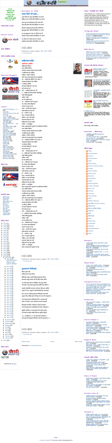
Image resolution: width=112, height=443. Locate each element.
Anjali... (90, 151)
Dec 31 (9, 259)
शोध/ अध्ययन (6, 149)
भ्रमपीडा (5, 142)
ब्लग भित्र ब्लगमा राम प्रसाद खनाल (101, 80)
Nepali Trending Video (10, 113)
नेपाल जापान (6, 198)
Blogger (14, 364)
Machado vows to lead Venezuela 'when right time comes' (96, 52)
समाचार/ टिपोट (6, 155)
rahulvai (90, 231)
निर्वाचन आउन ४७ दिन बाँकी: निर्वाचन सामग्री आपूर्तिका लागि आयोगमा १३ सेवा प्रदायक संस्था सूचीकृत (98, 256)
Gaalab (90, 168)
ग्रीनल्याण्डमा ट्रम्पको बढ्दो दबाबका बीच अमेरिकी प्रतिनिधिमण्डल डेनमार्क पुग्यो (98, 290)
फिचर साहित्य (6, 139)
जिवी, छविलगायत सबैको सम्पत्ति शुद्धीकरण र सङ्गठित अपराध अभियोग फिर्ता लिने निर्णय (97, 368)
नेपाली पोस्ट (6, 200)
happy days (91, 221)
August (7, 325)
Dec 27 (9, 272)
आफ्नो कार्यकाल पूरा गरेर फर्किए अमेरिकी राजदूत (98, 286)
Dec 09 (9, 304)
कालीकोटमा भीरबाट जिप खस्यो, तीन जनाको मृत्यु (97, 348)
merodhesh (91, 223)
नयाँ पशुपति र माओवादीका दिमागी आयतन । (101, 91)
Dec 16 (9, 292)
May (6, 330)
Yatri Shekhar (92, 196)
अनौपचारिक (6, 120)
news (4, 115)
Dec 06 (9, 310)
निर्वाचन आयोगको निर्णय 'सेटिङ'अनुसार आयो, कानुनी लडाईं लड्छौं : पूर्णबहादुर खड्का (97, 293)
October (7, 321)
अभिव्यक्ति (5, 122)
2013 (5, 247)
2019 (5, 236)
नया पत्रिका (5, 211)
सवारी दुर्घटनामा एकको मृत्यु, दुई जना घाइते (97, 249)
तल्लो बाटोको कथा (90, 138)
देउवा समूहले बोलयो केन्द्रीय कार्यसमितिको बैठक (98, 284)
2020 (5, 234)
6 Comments (27, 53)
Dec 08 (9, 306)
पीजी (89, 213)
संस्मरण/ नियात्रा (7, 157)
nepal (4, 112)
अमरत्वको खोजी (90, 142)
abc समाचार (6, 207)
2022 (5, 230)
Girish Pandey (92, 171)
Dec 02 (9, 315)
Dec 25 (9, 275)
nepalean (91, 226)
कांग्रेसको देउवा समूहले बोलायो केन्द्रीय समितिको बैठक (98, 333)
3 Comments (27, 261)
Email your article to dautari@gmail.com (63, 440)
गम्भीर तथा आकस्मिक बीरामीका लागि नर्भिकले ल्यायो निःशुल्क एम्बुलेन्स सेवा (97, 305)
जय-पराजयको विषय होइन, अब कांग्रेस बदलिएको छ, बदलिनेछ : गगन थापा (96, 287)
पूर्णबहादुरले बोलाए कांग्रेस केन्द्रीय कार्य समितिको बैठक (98, 342)
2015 (5, 243)
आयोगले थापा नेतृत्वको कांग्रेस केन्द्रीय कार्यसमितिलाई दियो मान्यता (95, 363)
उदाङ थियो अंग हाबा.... (12, 260)
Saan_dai (91, 188)
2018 (5, 238)
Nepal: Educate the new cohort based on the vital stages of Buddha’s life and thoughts (98, 35)
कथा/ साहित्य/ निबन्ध (8, 126)
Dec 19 (9, 286)
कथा (4, 125)
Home (52, 341)
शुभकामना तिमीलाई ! (11, 264)
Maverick (91, 176)
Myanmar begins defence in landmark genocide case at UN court (97, 55)
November (8, 320)
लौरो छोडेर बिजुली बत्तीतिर (92, 387)
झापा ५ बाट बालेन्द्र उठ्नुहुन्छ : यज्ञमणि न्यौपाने (98, 302)
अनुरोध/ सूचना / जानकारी (9, 119)
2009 (5, 254)
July (6, 327)
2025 (5, 225)
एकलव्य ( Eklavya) (93, 201)
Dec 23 (9, 279)
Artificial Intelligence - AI (10, 109)
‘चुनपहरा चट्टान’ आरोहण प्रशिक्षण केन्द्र (95, 365)
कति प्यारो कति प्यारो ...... (9, 123)
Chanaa (90, 156)
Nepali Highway (93, 183)
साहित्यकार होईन (10, 262)
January (7, 338)
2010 (5, 252)
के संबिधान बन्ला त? (89, 111)
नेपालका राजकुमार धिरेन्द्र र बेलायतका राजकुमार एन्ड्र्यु (98, 140)
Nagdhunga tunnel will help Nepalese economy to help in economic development (97, 42)
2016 (5, 241)
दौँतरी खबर (5, 138)
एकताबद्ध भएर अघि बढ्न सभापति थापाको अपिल (96, 275)
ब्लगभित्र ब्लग (6, 141)
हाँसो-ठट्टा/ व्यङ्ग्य (7, 158)
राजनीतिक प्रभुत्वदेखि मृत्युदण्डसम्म (95, 134)
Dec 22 (9, 281)
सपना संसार (6, 206)
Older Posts (78, 341)
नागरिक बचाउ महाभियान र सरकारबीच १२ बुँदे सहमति (97, 360)
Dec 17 (9, 290)
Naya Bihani (92, 178)
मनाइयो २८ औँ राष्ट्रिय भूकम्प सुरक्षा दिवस (96, 307)
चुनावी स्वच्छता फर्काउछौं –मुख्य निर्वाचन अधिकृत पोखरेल (98, 379)
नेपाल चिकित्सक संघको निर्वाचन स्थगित (96, 312)
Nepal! (90, 181)
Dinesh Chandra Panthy (95, 166)
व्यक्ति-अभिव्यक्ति (7, 148)
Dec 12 (9, 299)
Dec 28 (9, 270)
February (8, 336)
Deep (90, 161)
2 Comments (27, 334)
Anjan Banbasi (92, 153)
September (8, 323)
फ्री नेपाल (5, 204)
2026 (5, 223)
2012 (5, 248)
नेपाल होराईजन (6, 210)
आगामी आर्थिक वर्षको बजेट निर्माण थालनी (96, 243)
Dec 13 (9, 297)
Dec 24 (9, 277)
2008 (5, 256)
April (6, 332)
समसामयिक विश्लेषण (8, 154)
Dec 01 (9, 317)
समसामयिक (6, 152)
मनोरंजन (5, 143)
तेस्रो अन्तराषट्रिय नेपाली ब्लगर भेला (100, 101)
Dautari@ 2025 (49, 440)
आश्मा (89, 198)
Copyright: (42, 440)
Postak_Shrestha (93, 186)
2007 (5, 340)
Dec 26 (9, 273)
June (7, 329)
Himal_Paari (92, 173)
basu (89, 218)
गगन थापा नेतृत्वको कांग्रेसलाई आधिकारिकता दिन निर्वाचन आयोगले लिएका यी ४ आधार (98, 417)
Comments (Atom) (36, 345)
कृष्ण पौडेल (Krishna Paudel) (96, 203)
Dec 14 (9, 295)
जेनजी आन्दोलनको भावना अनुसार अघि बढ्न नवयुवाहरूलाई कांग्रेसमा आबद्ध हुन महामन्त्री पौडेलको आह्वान (97, 422)
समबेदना (5, 151)
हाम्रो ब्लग (5, 209)
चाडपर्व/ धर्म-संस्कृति (8, 135)
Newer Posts (26, 341)
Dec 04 (9, 312)
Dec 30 (9, 266)
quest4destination (93, 228)
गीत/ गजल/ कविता (7, 133)
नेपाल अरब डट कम (8, 201)
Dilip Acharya (92, 163)
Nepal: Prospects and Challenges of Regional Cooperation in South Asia (97, 37)
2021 (5, 232)
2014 (5, 245)
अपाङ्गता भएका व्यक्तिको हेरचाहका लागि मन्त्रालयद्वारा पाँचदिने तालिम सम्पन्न (96, 381)
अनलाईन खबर (6, 213)
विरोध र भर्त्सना (6, 146)
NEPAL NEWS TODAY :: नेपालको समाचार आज (100, 69)
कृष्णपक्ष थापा (91, 206)
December (8, 257)
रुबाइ (4, 145)
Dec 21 (9, 283)
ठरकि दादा (91, 211)
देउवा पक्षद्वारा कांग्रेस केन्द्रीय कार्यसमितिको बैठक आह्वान (98, 272)
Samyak (90, 191)
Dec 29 (9, 268)
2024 (5, 227)
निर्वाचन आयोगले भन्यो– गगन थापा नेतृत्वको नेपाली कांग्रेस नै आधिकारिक (97, 415)
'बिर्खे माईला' (91, 216)
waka (89, 233)
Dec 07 (9, 308)
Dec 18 (9, 288)
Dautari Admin (92, 158)
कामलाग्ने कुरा (6, 128)
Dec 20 (9, 284)
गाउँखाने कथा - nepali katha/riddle (9, 131)
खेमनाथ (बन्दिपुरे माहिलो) (94, 208)
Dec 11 (9, 301)
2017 (5, 239)
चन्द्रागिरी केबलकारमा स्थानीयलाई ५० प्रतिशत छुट (97, 267)
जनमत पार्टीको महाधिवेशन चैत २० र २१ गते (97, 252)
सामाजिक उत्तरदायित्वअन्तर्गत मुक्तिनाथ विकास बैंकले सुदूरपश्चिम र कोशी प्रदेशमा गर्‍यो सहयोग (98, 401)
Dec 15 (9, 293)
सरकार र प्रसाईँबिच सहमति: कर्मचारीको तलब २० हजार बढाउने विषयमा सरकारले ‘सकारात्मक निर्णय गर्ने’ (98, 247)
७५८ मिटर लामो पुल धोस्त (92, 137)
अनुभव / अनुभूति (7, 117)
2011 (5, 250)
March (7, 334)
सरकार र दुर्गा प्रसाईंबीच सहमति (94, 265)
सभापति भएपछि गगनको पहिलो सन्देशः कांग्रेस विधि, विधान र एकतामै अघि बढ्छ (97, 350)
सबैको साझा (6, 197)
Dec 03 (9, 313)
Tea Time (6, 116)
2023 (5, 228)
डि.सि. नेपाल (6, 203)
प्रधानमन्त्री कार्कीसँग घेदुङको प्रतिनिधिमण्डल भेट (97, 310)
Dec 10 (9, 303)
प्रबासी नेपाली (6, 214)
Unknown (91, 193)
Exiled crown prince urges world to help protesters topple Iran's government (98, 57)
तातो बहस (5, 136)
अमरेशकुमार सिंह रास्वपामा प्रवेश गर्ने (95, 269)
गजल (4, 129)
